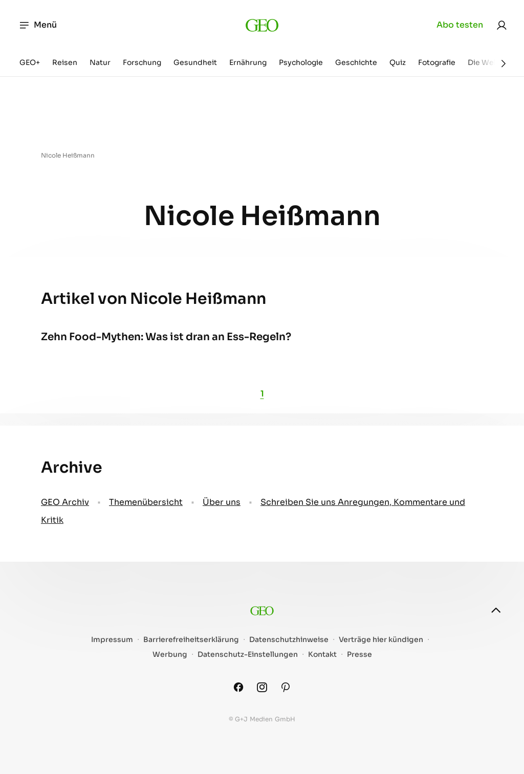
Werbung (169, 654)
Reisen (64, 62)
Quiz (397, 62)
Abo (459, 25)
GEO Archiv (65, 502)
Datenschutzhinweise (289, 639)
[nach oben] (496, 610)
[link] (501, 25)
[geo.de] (262, 25)
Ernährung (248, 62)
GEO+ (29, 62)
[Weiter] (503, 63)
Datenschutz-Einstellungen (248, 654)
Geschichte (356, 62)
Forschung (142, 62)
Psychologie (301, 62)
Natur (100, 62)
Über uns (222, 502)
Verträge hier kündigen (381, 639)
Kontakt (322, 654)
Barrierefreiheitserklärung (191, 639)
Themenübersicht (146, 502)
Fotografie (436, 62)
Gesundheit (195, 62)
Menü (37, 25)
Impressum (112, 639)
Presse (359, 654)
